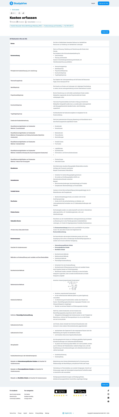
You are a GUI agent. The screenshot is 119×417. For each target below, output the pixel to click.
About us (31, 413)
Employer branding (28, 396)
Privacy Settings (39, 413)
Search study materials (15, 394)
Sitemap (47, 413)
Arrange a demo (28, 398)
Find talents (27, 394)
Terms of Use (13, 413)
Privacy (19, 413)
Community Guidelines (15, 398)
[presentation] (73, 282)
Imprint (25, 413)
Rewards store (13, 396)
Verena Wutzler (31, 22)
